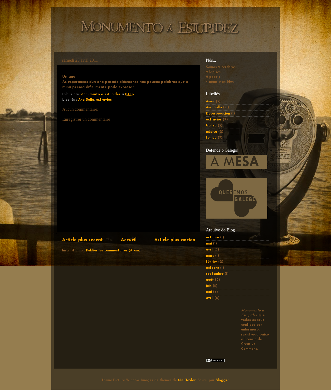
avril (209, 249)
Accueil (128, 240)
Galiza (211, 125)
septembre (215, 274)
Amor (210, 101)
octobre (212, 237)
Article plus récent (82, 240)
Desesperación (218, 113)
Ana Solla (86, 100)
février (211, 262)
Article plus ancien (174, 240)
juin (209, 286)
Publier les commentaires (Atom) (113, 250)
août (210, 280)
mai (209, 243)
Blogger (222, 380)
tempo (211, 138)
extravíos (104, 100)
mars (210, 256)
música (211, 132)
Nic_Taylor (186, 380)
